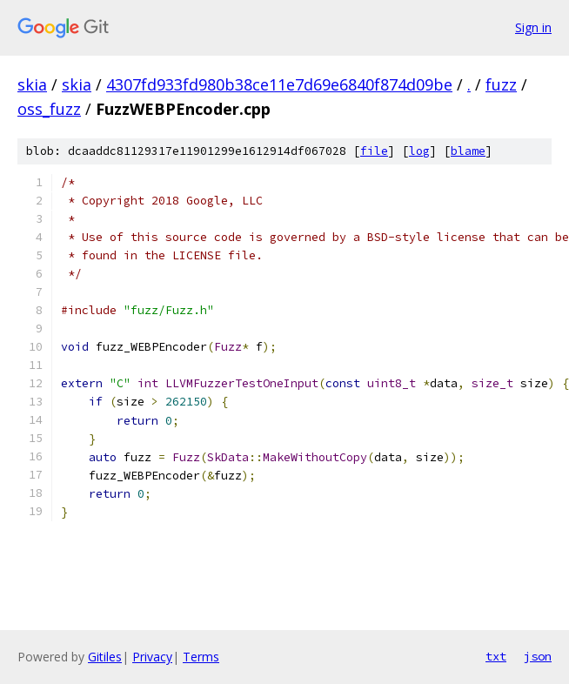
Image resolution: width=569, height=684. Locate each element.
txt (495, 656)
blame (468, 151)
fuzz (501, 84)
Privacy (152, 656)
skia (32, 84)
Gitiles (105, 656)
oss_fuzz (49, 108)
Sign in (533, 27)
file (374, 151)
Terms (201, 656)
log (419, 151)
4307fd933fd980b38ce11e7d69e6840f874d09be (279, 84)
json (538, 656)
